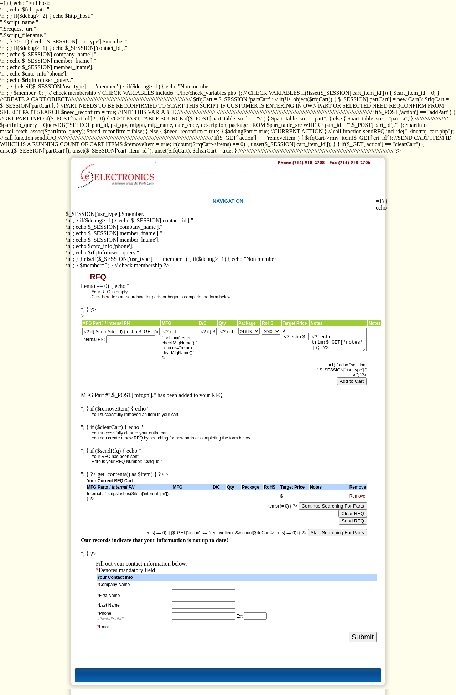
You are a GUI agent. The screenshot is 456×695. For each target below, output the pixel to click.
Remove (357, 496)
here (106, 296)
